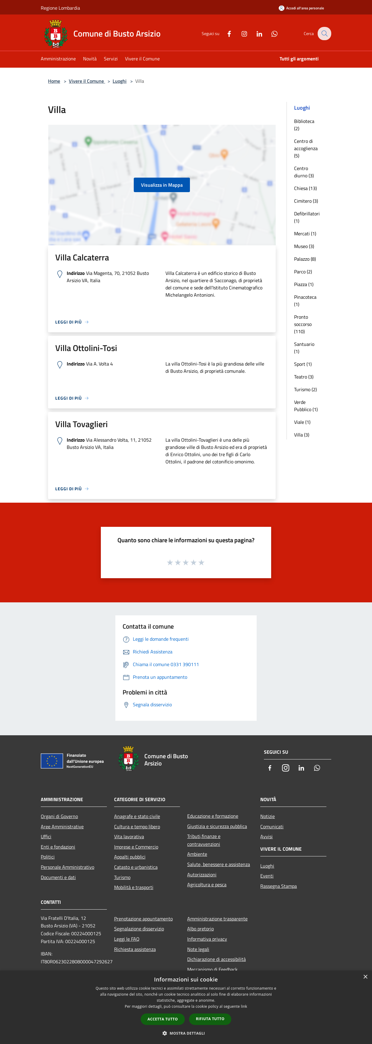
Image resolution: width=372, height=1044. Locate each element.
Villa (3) (301, 434)
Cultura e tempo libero (137, 826)
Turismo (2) (305, 389)
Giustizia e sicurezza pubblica (217, 826)
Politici (48, 856)
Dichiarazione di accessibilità (216, 959)
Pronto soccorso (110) (303, 324)
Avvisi (266, 836)
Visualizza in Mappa (162, 184)
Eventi (267, 875)
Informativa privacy (207, 938)
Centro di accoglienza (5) (306, 148)
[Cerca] (324, 33)
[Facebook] (225, 33)
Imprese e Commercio (136, 846)
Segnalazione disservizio (139, 928)
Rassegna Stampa (278, 886)
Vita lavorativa (129, 836)
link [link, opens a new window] (244, 1006)
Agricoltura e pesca (206, 884)
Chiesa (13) (305, 188)
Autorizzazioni (201, 874)
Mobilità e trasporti (133, 887)
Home (54, 81)
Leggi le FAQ (127, 938)
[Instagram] (240, 33)
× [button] (365, 977)
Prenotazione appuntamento (143, 918)
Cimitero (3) (306, 201)
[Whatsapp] (270, 33)
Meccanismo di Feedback (212, 969)
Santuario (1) (304, 347)
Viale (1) (302, 422)
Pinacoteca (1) (305, 300)
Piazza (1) (303, 284)
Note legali (198, 949)
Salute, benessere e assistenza (218, 864)
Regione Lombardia (60, 7)
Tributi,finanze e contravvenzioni (203, 840)
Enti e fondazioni (58, 846)
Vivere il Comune (87, 81)
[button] (186, 1033)
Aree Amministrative (62, 826)
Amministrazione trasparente (217, 918)
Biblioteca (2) (304, 125)
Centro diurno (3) (304, 172)
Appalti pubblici (130, 856)
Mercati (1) (305, 233)
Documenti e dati (58, 877)
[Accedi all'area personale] (301, 8)
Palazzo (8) (305, 259)
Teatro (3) (303, 376)
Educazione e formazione (212, 816)
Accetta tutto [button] (163, 1019)
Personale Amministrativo (67, 867)
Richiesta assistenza (135, 949)
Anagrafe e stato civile (137, 816)
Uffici (46, 836)
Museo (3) (304, 246)
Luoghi (120, 81)
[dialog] (186, 1007)
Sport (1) (303, 364)
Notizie (267, 816)
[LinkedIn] (255, 33)
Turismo (122, 877)
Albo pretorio (200, 928)
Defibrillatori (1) (307, 217)
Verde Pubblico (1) (306, 405)
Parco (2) (303, 271)
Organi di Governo (59, 816)
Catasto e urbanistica (136, 867)
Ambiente (197, 854)
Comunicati (272, 826)
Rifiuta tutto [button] (210, 1018)
